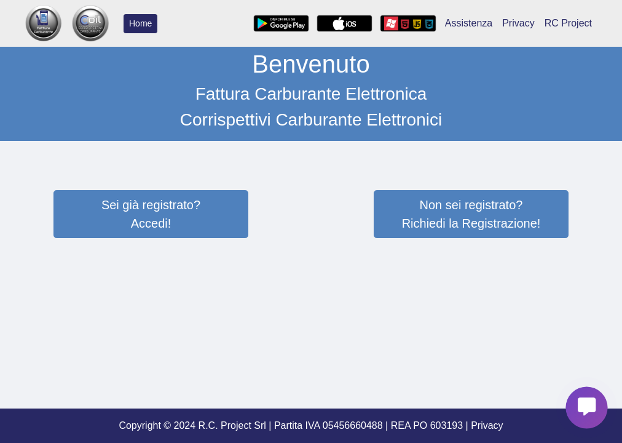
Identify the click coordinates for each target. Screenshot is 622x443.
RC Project (568, 23)
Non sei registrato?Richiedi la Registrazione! (471, 214)
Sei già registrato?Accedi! (150, 214)
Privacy (518, 23)
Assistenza (468, 23)
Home (140, 23)
